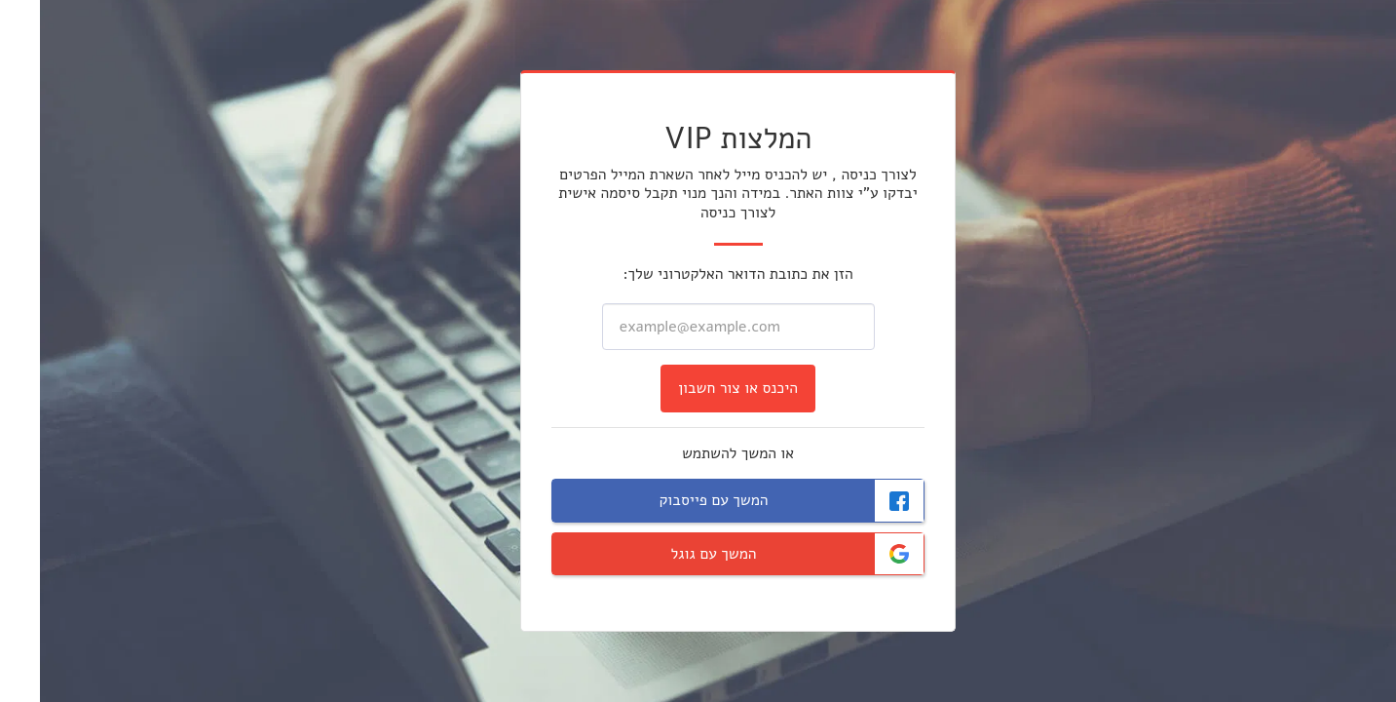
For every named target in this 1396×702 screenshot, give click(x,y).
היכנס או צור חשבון (698, 388)
